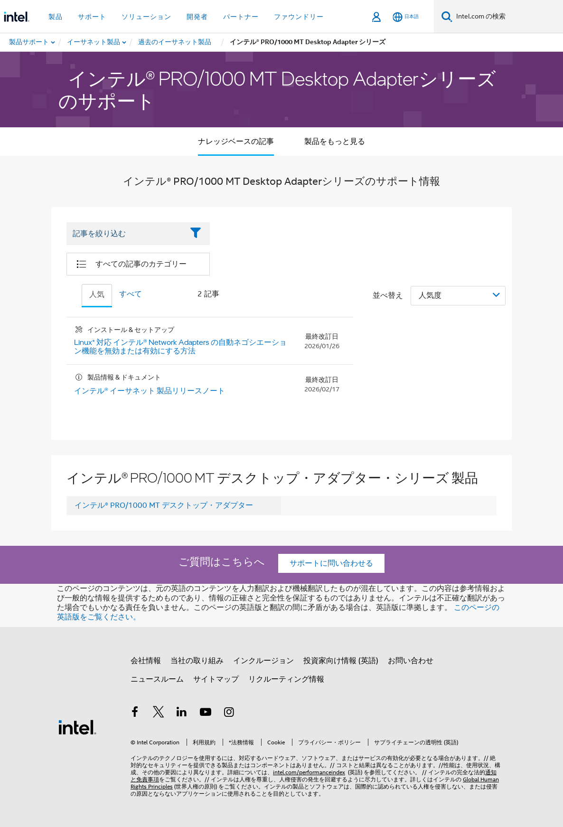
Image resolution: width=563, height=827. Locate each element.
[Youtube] (205, 713)
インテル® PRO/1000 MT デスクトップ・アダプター (164, 505)
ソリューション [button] (146, 16)
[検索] (446, 16)
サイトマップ (216, 679)
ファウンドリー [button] (299, 16)
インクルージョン (263, 660)
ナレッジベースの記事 (236, 141)
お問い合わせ (410, 660)
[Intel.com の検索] (507, 16)
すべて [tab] (130, 294)
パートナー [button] (241, 16)
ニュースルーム (157, 679)
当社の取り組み (197, 660)
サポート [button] (92, 16)
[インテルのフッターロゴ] (77, 727)
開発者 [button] (197, 16)
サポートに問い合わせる (331, 563)
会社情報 (146, 660)
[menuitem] (94, 42)
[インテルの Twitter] (158, 713)
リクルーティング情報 (286, 679)
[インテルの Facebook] (135, 713)
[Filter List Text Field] (125, 234)
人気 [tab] (96, 294)
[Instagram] (229, 713)
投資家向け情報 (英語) (340, 660)
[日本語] (405, 16)
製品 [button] (55, 16)
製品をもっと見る (334, 141)
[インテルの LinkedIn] (182, 713)
